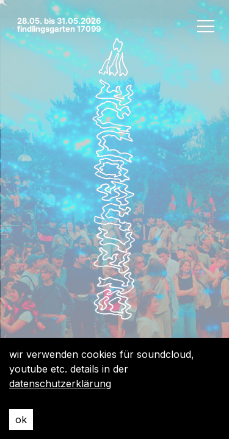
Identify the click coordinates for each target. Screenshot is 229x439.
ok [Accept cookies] (21, 419)
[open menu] (205, 25)
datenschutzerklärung (60, 383)
